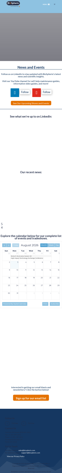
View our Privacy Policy (15, 456)
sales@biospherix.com (26, 450)
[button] (45, 4)
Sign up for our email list (31, 398)
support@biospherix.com (30, 453)
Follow (25, 92)
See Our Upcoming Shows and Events (31, 103)
